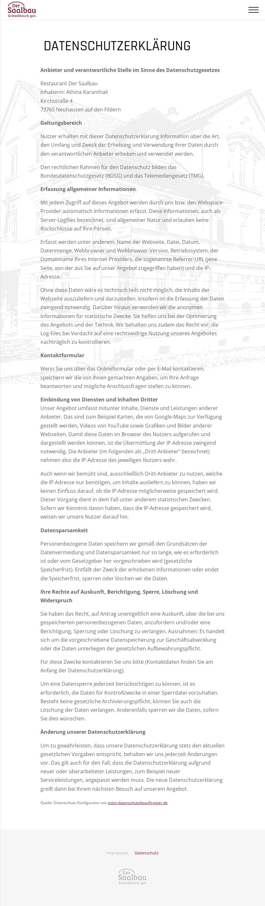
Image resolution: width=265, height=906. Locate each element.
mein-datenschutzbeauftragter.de (138, 802)
